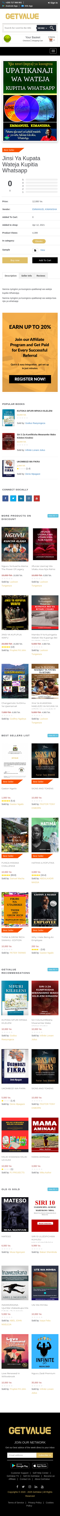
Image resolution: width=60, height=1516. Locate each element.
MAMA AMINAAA (41, 1156)
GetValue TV (13, 1476)
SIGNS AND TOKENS (42, 788)
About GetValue (42, 1479)
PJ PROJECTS (17, 1172)
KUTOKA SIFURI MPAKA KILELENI (34, 411)
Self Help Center (40, 1473)
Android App (10, 6)
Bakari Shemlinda (48, 1252)
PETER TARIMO (18, 953)
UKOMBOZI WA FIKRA (28, 461)
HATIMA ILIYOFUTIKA (43, 862)
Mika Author (45, 1172)
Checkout (26, 41)
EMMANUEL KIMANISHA (44, 209)
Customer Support (19, 1473)
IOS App (26, 6)
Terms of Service (16, 1502)
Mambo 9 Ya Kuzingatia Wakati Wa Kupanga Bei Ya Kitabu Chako (44, 637)
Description (11, 276)
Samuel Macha (17, 878)
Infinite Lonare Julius (35, 450)
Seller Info (26, 276)
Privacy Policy (35, 1502)
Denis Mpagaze (32, 474)
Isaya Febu (45, 1320)
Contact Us (25, 1479)
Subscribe (44, 1455)
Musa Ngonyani (17, 1252)
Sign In (53, 3)
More (42, 28)
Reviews (41, 276)
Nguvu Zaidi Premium (43, 1373)
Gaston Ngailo (9, 788)
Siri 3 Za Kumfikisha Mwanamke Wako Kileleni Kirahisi (42, 1023)
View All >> (53, 516)
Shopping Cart (37, 41)
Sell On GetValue (31, 1476)
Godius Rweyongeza (35, 423)
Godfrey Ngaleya (18, 719)
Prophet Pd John (18, 650)
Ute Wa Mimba (40, 1304)
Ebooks (39, 241)
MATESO (6, 1236)
